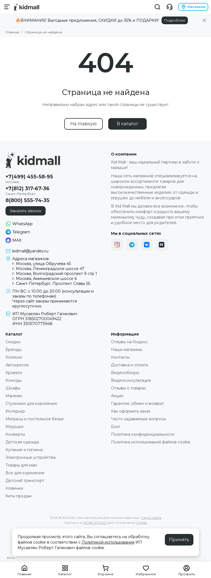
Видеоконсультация (131, 380)
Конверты (15, 434)
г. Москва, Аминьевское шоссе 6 (44, 278)
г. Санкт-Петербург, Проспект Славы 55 (51, 283)
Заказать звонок (25, 210)
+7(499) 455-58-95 (29, 177)
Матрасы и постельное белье (34, 418)
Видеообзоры (125, 372)
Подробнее (174, 20)
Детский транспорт (24, 480)
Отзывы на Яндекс (129, 341)
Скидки (12, 341)
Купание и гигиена (24, 449)
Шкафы (12, 388)
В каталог (127, 123)
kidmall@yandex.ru (30, 251)
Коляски (13, 357)
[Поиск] (157, 7)
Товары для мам (21, 465)
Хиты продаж (18, 496)
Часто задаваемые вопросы (138, 418)
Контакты (120, 357)
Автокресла (17, 364)
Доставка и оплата (129, 364)
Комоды (13, 380)
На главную (83, 123)
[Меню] (7, 7)
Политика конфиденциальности (142, 434)
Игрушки (14, 426)
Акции (117, 395)
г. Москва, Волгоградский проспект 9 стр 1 (54, 273)
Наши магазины (126, 349)
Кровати (13, 372)
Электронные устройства (30, 457)
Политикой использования (108, 542)
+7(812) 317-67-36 (27, 189)
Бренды (13, 349)
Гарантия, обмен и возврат (137, 403)
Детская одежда (22, 442)
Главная (12, 32)
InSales (141, 522)
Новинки (14, 488)
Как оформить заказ (130, 411)
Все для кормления (24, 472)
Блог (115, 426)
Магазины (193, 6)
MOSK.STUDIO (95, 522)
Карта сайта (151, 518)
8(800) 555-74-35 (27, 200)
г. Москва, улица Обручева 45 (41, 263)
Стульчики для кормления (31, 403)
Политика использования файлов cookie (150, 442)
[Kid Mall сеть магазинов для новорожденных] (26, 7)
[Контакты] (169, 7)
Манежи (13, 395)
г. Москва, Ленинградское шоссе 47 (48, 268)
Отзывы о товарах (128, 388)
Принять (179, 539)
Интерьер (15, 411)
